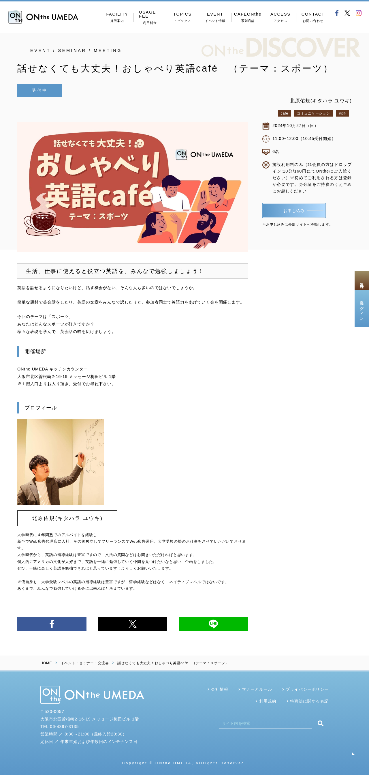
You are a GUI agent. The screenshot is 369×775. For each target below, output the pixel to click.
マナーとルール (257, 689)
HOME (46, 663)
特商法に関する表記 (309, 701)
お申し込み (294, 209)
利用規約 (267, 701)
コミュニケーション (313, 113)
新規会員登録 (361, 280)
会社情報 (219, 689)
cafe (284, 113)
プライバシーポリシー (307, 689)
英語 (342, 113)
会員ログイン (361, 308)
